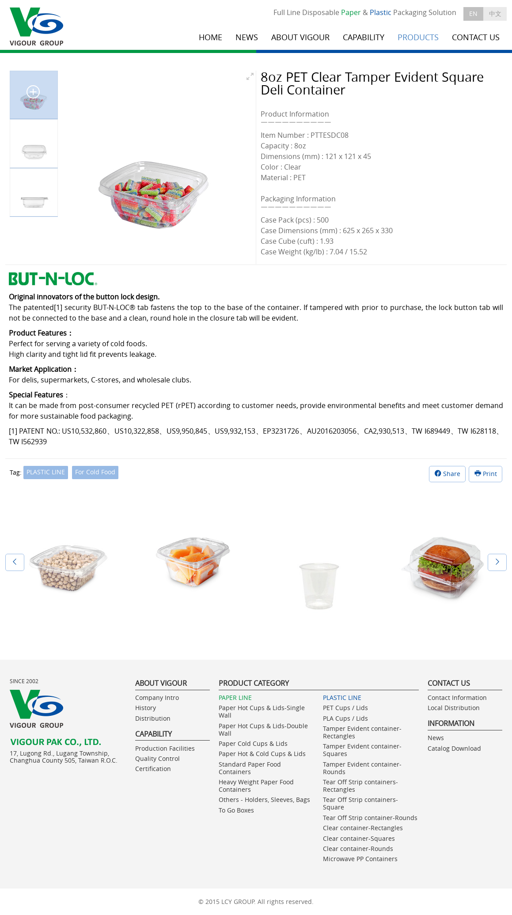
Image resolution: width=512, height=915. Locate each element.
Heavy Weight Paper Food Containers (256, 786)
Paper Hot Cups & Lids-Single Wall (262, 711)
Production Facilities (165, 748)
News (436, 738)
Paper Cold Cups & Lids (253, 743)
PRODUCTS (418, 37)
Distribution (153, 718)
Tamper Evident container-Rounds (362, 768)
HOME (210, 37)
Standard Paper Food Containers (250, 768)
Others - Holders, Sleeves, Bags (264, 799)
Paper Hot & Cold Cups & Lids (262, 753)
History (145, 707)
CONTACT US (476, 37)
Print (485, 473)
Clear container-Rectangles (363, 828)
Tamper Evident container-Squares (362, 750)
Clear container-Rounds (358, 848)
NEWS (246, 37)
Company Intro (157, 697)
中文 (495, 13)
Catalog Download (454, 748)
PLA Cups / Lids (345, 718)
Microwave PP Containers (360, 859)
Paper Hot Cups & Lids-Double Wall (263, 729)
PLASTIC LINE (46, 472)
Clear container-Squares (359, 838)
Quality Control (157, 758)
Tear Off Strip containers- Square (360, 803)
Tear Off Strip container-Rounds (370, 817)
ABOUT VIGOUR (300, 37)
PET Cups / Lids (345, 707)
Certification (153, 768)
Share (447, 473)
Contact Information (457, 697)
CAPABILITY (363, 37)
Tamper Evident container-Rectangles (362, 732)
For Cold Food (95, 472)
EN (473, 13)
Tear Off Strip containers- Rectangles (360, 786)
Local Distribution (454, 707)
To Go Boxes (236, 810)
